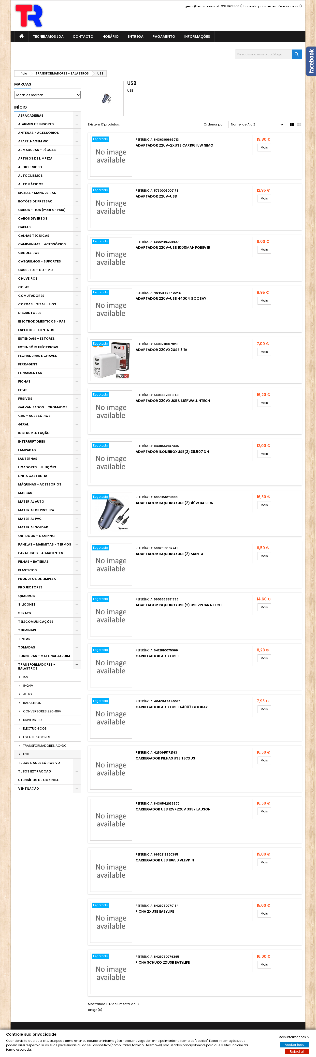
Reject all (297, 1051)
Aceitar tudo (294, 1044)
